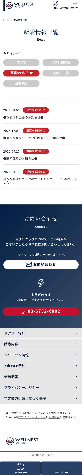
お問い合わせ (44, 271)
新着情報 (11, 376)
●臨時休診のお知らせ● (20, 166)
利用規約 (54, 417)
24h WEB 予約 (20, 472)
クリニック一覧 (62, 472)
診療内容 (11, 343)
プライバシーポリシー (32, 417)
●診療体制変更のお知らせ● (23, 125)
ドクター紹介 (14, 333)
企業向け (21, 83)
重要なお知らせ (21, 72)
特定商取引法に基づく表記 (25, 398)
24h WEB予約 (14, 365)
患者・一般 (60, 72)
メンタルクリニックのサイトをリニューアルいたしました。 (40, 188)
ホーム (5, 19)
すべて (21, 62)
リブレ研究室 (60, 62)
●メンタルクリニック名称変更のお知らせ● (34, 145)
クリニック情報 (16, 354)
